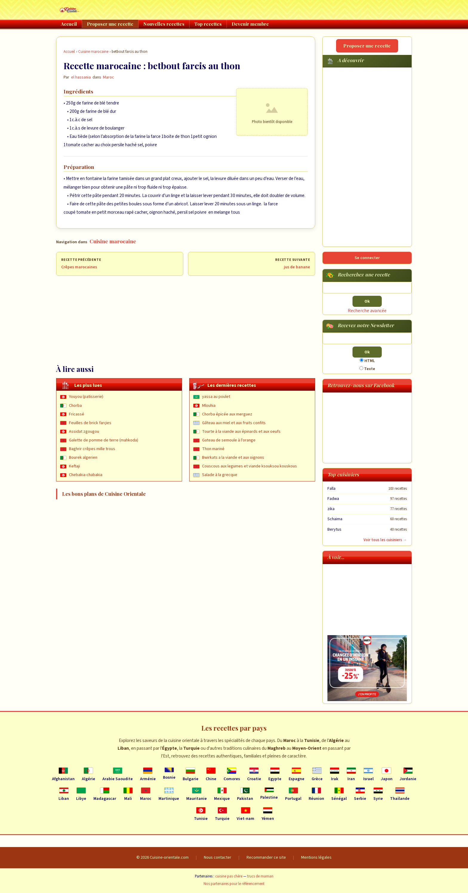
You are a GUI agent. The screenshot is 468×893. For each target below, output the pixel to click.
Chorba (75, 406)
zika (331, 509)
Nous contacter (217, 857)
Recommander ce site (266, 857)
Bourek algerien (83, 458)
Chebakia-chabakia (85, 475)
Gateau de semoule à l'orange (228, 440)
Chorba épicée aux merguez (227, 414)
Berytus (334, 529)
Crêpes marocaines (79, 267)
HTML (367, 361)
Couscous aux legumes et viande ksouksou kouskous (249, 466)
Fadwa (333, 499)
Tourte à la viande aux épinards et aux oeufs (241, 432)
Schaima (334, 519)
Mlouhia (208, 406)
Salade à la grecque (219, 475)
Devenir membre (250, 24)
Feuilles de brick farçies (90, 423)
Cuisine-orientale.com (169, 857)
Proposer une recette (110, 24)
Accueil (69, 24)
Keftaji (74, 466)
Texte (367, 369)
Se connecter (367, 258)
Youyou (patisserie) (86, 397)
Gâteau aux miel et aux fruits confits (234, 423)
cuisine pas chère (228, 876)
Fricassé (76, 414)
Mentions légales (316, 857)
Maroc (108, 77)
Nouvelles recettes (163, 24)
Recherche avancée (367, 310)
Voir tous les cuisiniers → (385, 540)
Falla (331, 489)
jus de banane (297, 267)
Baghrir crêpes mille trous (92, 449)
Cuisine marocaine (93, 51)
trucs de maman (260, 876)
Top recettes (208, 24)
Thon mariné (213, 449)
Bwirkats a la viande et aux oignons (233, 458)
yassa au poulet (216, 397)
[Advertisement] (185, 320)
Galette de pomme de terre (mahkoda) (103, 440)
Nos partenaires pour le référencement (234, 883)
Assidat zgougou (84, 432)
